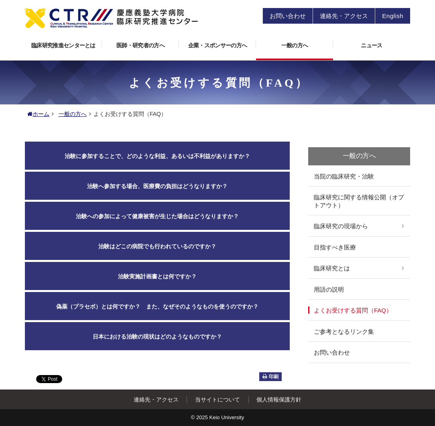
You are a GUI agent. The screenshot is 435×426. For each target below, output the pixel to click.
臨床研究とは (332, 268)
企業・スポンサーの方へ (222, 43)
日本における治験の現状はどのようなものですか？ (157, 336)
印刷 (270, 376)
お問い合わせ (288, 15)
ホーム (38, 114)
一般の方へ (307, 43)
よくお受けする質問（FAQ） (353, 310)
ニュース (371, 45)
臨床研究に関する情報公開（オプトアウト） (359, 201)
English (392, 15)
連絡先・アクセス (344, 15)
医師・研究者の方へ (147, 43)
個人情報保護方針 (278, 399)
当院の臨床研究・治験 (344, 176)
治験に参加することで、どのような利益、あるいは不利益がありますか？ (157, 156)
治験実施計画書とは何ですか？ (157, 276)
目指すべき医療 (335, 247)
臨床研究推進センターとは (66, 43)
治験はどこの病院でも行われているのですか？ (157, 246)
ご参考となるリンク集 (344, 331)
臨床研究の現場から (341, 226)
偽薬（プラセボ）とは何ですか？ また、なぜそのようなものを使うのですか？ (157, 306)
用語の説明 (329, 289)
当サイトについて (217, 399)
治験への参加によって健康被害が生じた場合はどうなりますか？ (157, 216)
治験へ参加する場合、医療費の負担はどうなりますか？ (157, 186)
